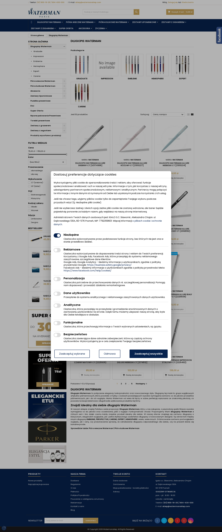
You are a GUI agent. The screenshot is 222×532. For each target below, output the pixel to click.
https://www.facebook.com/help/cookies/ (87, 270)
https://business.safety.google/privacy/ (109, 265)
